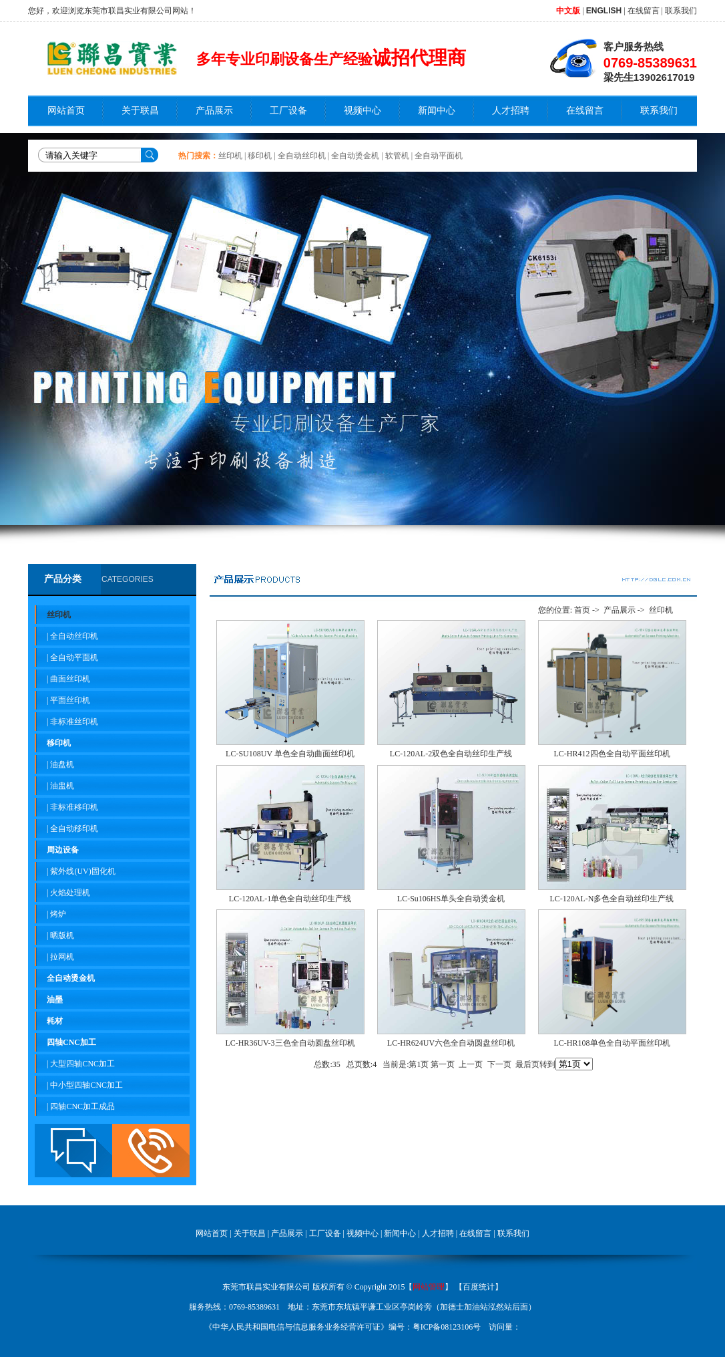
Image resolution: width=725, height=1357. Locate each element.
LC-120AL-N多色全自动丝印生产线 (612, 898)
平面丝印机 (70, 700)
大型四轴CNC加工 (82, 1063)
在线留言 (644, 10)
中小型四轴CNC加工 (86, 1085)
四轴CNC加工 (71, 1042)
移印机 (260, 155)
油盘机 (62, 764)
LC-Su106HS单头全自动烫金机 (451, 898)
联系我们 (681, 10)
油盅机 (62, 785)
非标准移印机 (74, 807)
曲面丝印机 (70, 679)
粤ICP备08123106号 (447, 1327)
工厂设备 (288, 111)
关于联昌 (140, 111)
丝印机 (230, 155)
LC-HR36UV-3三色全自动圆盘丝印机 (289, 1043)
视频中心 (362, 111)
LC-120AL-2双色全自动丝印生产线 (451, 753)
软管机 (397, 155)
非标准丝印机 (74, 721)
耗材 (55, 1021)
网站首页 (66, 111)
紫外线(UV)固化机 (82, 871)
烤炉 (58, 914)
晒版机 (62, 935)
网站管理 (429, 1287)
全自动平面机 (439, 155)
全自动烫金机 (355, 155)
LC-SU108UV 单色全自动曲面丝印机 (290, 753)
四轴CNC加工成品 (82, 1106)
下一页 (499, 1064)
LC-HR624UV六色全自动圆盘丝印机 (451, 1043)
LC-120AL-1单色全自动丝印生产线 (290, 898)
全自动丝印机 (302, 155)
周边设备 (63, 850)
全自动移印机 (74, 828)
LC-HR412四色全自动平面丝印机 (612, 753)
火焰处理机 (70, 892)
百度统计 (479, 1287)
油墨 (55, 999)
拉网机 (62, 956)
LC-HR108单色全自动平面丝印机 (612, 1043)
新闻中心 (436, 111)
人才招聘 (510, 111)
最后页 (527, 1064)
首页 (582, 610)
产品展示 (214, 111)
